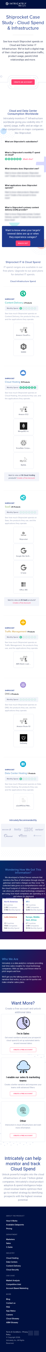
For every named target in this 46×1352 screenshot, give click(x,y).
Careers (9, 1315)
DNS (7, 694)
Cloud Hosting (13, 382)
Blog (8, 1299)
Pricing (9, 1229)
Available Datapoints (15, 1225)
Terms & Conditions (13, 1332)
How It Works (11, 1221)
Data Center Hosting (16, 773)
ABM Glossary (12, 1322)
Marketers (10, 1239)
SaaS (8, 507)
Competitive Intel (13, 1284)
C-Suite (9, 1247)
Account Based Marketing (17, 1288)
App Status (10, 1311)
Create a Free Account (26, 478)
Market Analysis (13, 1281)
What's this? (28, 159)
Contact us (10, 1303)
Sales (8, 1243)
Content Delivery (14, 303)
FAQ (8, 1307)
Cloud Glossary (12, 1319)
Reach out (23, 243)
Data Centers (11, 1262)
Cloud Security (12, 1270)
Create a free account (23, 1050)
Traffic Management (16, 631)
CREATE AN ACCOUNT (23, 82)
